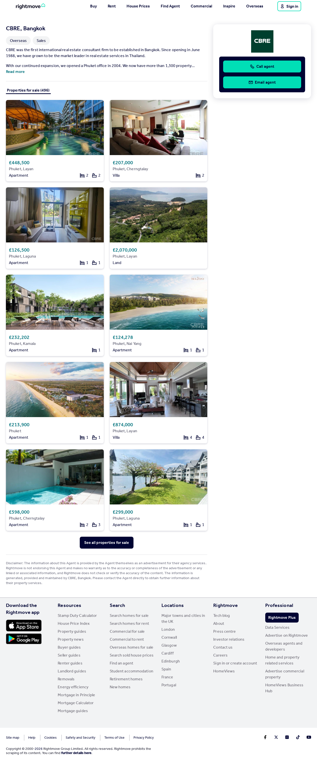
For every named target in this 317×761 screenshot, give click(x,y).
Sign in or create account (235, 663)
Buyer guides (69, 647)
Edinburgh (170, 661)
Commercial (201, 6)
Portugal (168, 685)
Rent (112, 6)
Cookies (50, 737)
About (218, 623)
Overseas (254, 6)
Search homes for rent (129, 623)
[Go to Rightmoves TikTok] (298, 737)
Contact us (223, 647)
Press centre (224, 631)
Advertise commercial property (284, 674)
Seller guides (69, 655)
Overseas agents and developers (284, 646)
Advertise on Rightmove (286, 635)
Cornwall (169, 637)
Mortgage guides (73, 710)
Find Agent (170, 6)
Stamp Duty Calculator (77, 615)
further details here (76, 753)
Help (31, 737)
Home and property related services (282, 660)
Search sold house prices (132, 655)
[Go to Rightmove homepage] (30, 6)
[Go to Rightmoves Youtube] (309, 737)
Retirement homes (126, 679)
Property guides (72, 631)
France (167, 677)
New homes (120, 687)
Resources (69, 605)
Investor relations (228, 639)
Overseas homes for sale (131, 647)
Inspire (229, 6)
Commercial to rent (127, 639)
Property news (70, 639)
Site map (12, 737)
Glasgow (169, 645)
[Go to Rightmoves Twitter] (276, 737)
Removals (66, 679)
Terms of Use (114, 737)
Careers (220, 655)
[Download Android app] (24, 639)
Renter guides (70, 663)
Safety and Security (80, 737)
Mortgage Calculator (76, 702)
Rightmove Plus (282, 617)
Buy (93, 6)
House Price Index (74, 623)
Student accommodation (131, 671)
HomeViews (224, 671)
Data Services (277, 627)
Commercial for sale (127, 631)
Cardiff (167, 653)
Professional (279, 605)
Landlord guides (72, 671)
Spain (166, 669)
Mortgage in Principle (76, 695)
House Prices (138, 6)
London (168, 629)
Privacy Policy (143, 737)
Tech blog (221, 615)
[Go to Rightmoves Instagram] (287, 737)
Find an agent (121, 663)
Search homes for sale (129, 615)
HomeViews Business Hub (284, 688)
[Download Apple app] (24, 625)
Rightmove (225, 605)
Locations (172, 605)
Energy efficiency (73, 687)
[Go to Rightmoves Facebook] (265, 737)
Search (117, 605)
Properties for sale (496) (28, 90)
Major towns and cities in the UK (183, 618)
